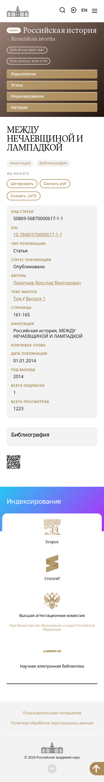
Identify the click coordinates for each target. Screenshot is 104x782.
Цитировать (22, 183)
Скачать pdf (55, 183)
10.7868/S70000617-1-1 (37, 235)
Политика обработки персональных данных (52, 723)
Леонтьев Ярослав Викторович (47, 283)
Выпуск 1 (35, 299)
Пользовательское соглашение (52, 712)
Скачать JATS (24, 195)
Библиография (53, 163)
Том (18, 299)
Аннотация (20, 163)
